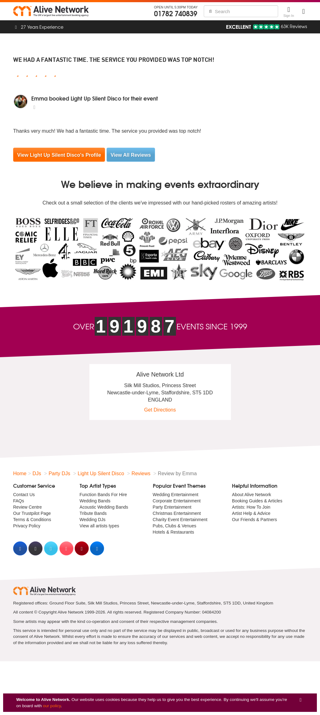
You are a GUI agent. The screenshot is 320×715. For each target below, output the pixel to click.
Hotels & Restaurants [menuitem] (173, 532)
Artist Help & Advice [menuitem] (251, 513)
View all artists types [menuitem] (99, 525)
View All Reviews (131, 155)
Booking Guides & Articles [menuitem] (257, 500)
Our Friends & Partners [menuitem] (254, 519)
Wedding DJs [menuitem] (93, 519)
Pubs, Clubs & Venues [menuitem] (174, 525)
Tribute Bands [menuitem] (93, 513)
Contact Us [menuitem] (24, 494)
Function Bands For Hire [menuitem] (103, 494)
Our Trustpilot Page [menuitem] (32, 513)
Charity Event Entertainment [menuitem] (180, 519)
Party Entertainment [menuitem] (172, 507)
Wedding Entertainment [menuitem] (175, 494)
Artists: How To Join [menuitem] (251, 507)
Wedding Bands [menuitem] (95, 500)
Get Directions (160, 409)
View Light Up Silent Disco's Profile (59, 155)
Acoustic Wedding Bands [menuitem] (104, 507)
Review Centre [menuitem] (27, 507)
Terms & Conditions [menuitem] (32, 519)
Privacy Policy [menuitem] (26, 525)
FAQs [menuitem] (18, 500)
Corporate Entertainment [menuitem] (177, 500)
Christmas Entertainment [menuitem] (177, 513)
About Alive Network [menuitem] (251, 494)
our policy (52, 705)
